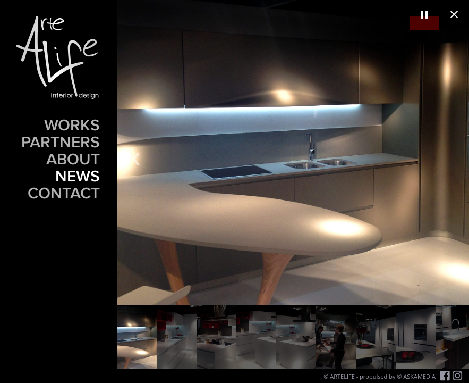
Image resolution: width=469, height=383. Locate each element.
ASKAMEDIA (419, 376)
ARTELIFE (342, 376)
